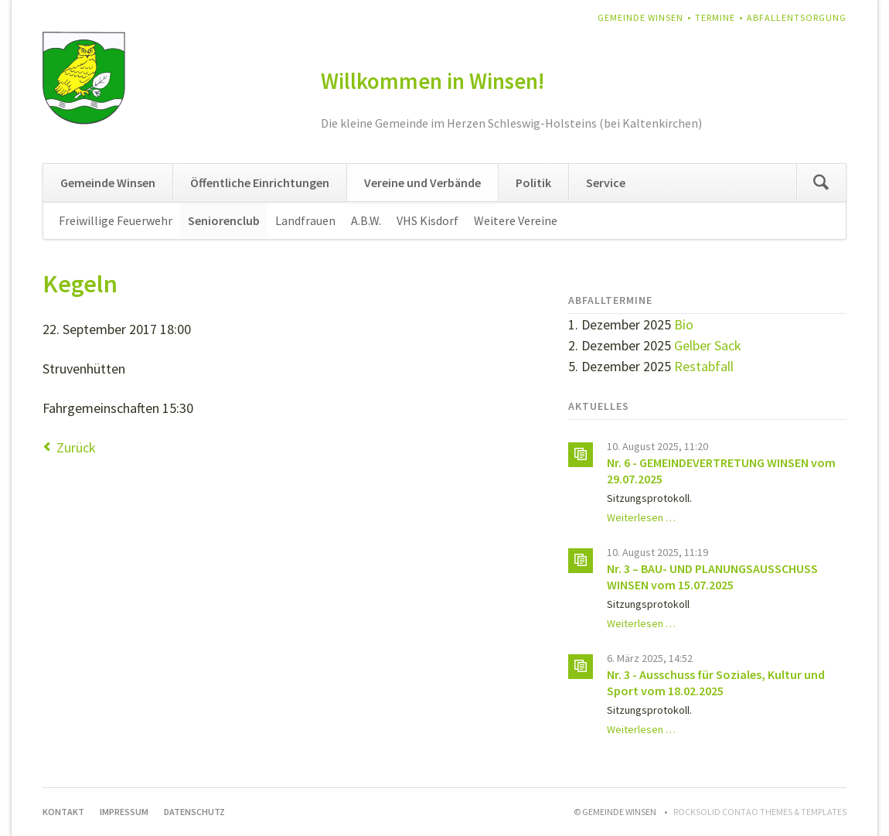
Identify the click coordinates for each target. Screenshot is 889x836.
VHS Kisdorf (427, 220)
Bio (683, 324)
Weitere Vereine (515, 220)
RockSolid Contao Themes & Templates (759, 811)
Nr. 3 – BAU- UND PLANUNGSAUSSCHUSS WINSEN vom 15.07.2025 (712, 576)
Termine (715, 17)
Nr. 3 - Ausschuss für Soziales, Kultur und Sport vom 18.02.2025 (716, 682)
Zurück (76, 447)
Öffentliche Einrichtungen (259, 182)
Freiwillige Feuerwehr (115, 220)
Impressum (124, 811)
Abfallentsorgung (796, 17)
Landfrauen (305, 220)
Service (605, 182)
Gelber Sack (707, 345)
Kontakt (63, 811)
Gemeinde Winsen (640, 17)
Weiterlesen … (641, 517)
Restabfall (704, 366)
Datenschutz (194, 811)
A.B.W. (366, 220)
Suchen (821, 182)
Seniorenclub (224, 220)
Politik (533, 182)
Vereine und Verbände (422, 182)
